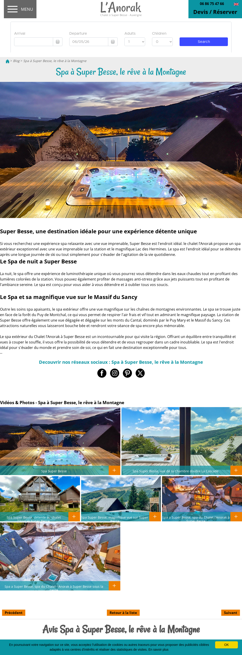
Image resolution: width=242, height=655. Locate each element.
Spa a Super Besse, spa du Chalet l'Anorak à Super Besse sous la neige (54, 588)
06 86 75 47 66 (212, 3)
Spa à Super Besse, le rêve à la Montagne (54, 61)
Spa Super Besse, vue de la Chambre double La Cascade (176, 471)
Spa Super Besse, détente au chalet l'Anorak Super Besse (34, 519)
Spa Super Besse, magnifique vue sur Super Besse (114, 519)
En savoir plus (158, 649)
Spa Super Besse (54, 471)
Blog (16, 61)
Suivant (230, 612)
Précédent (14, 612)
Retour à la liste (123, 612)
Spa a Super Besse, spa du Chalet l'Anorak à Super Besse (195, 519)
